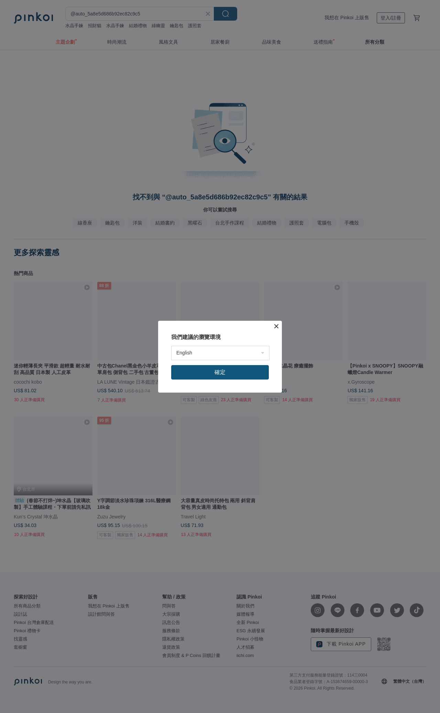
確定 (220, 372)
